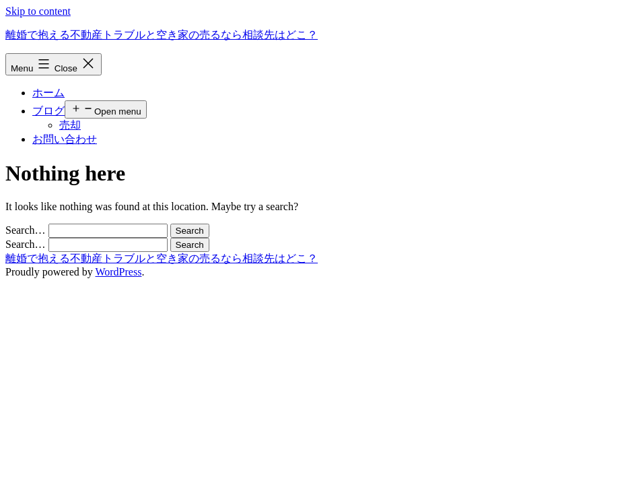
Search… (25, 230)
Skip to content (38, 11)
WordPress (118, 272)
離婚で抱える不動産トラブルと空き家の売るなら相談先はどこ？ (161, 34)
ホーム (48, 92)
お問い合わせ (64, 139)
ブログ (48, 111)
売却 (70, 125)
